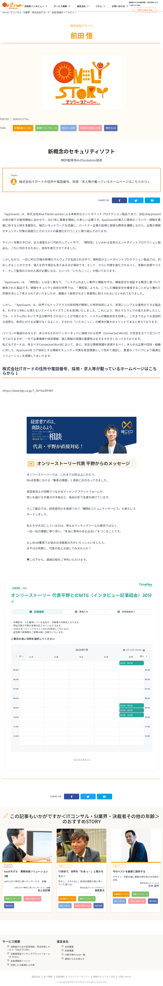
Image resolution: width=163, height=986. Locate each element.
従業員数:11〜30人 (121, 894)
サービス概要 (60, 6)
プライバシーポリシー (79, 976)
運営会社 (81, 6)
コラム (98, 6)
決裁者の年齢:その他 (90, 127)
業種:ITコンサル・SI (47, 127)
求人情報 (48, 976)
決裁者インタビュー (34, 6)
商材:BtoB (111, 127)
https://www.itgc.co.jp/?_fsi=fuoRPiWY (27, 390)
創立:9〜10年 (68, 127)
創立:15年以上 (65, 905)
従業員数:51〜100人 (67, 898)
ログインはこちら (144, 10)
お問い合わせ (118, 6)
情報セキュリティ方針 (104, 976)
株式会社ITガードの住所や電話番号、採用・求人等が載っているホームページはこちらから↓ (84, 181)
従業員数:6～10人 (23, 127)
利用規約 (60, 976)
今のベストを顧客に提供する (129, 871)
